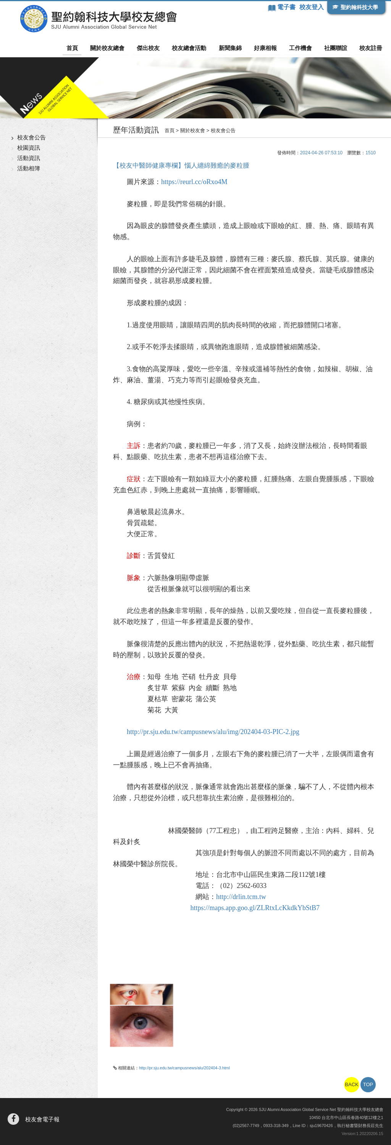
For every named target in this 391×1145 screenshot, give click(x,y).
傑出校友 (155, 48)
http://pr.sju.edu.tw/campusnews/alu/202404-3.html (184, 1068)
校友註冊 (370, 48)
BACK (351, 1084)
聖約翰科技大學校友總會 (93, 18)
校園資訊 (28, 147)
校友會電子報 (42, 1119)
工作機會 (302, 48)
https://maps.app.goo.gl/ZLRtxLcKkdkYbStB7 (255, 908)
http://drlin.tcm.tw (241, 897)
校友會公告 (31, 137)
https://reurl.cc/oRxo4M (194, 182)
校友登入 (311, 7)
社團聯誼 (336, 48)
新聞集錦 (234, 48)
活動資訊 (28, 158)
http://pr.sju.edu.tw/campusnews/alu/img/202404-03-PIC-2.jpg (213, 732)
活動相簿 (28, 168)
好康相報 (268, 48)
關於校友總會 (116, 48)
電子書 (287, 7)
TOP (368, 1084)
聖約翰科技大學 (359, 7)
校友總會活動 (195, 48)
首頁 (82, 48)
